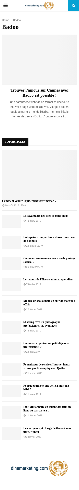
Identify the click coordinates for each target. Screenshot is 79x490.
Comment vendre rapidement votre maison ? (29, 200)
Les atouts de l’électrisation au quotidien (48, 279)
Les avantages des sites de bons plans (45, 215)
